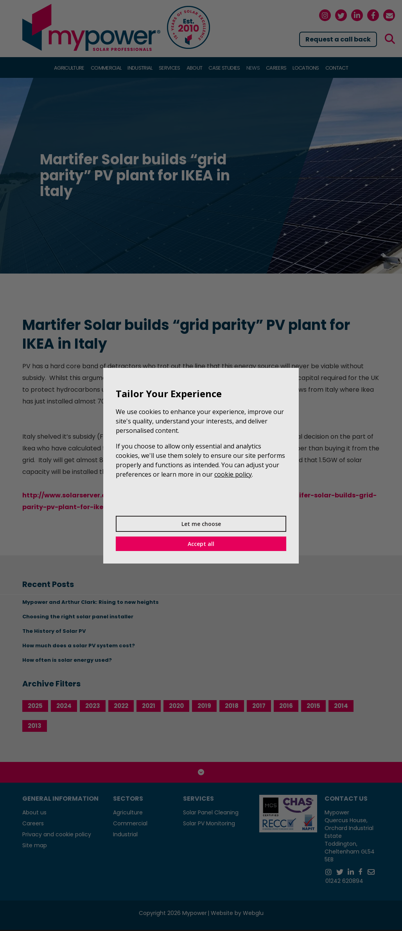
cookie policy (233, 474)
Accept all (201, 543)
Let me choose (201, 524)
